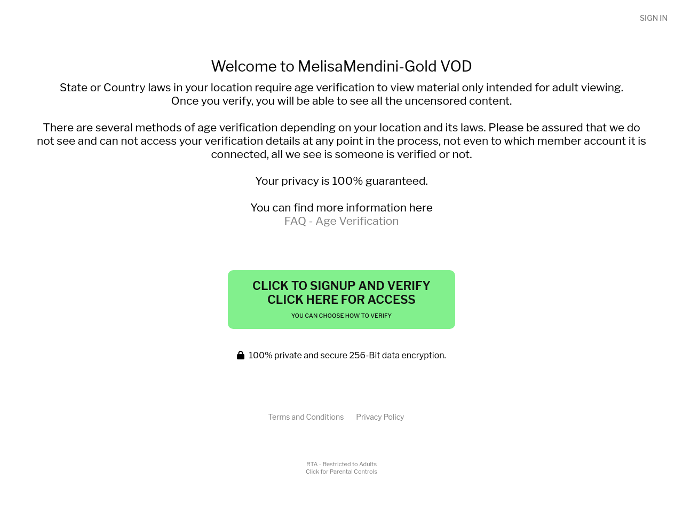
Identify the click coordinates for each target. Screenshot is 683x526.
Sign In (654, 17)
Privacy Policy (380, 416)
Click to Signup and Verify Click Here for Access (341, 299)
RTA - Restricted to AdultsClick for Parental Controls (341, 467)
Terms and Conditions (306, 416)
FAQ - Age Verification (341, 220)
